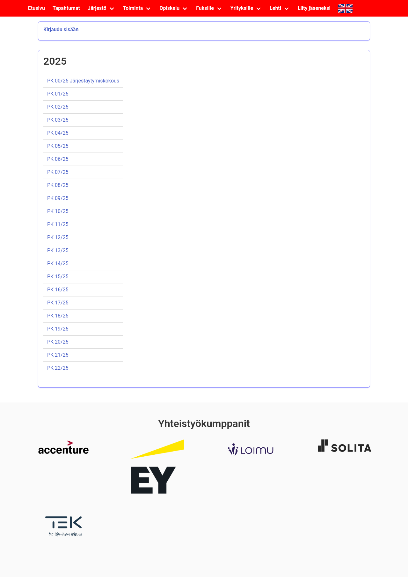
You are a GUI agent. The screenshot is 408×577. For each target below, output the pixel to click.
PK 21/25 (58, 355)
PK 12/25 (58, 237)
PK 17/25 (58, 303)
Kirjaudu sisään (60, 29)
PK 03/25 (58, 120)
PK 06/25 (58, 159)
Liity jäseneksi (314, 8)
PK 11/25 (58, 224)
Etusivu (36, 8)
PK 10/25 (58, 211)
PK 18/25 (58, 316)
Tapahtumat (66, 8)
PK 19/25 (58, 329)
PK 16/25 (58, 290)
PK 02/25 (58, 107)
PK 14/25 (58, 263)
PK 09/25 (58, 198)
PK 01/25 (58, 94)
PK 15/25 (58, 277)
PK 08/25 (58, 185)
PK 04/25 (58, 133)
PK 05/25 (58, 146)
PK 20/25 (58, 342)
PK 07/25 (58, 172)
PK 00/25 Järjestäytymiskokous (83, 81)
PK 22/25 (58, 368)
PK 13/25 (58, 250)
